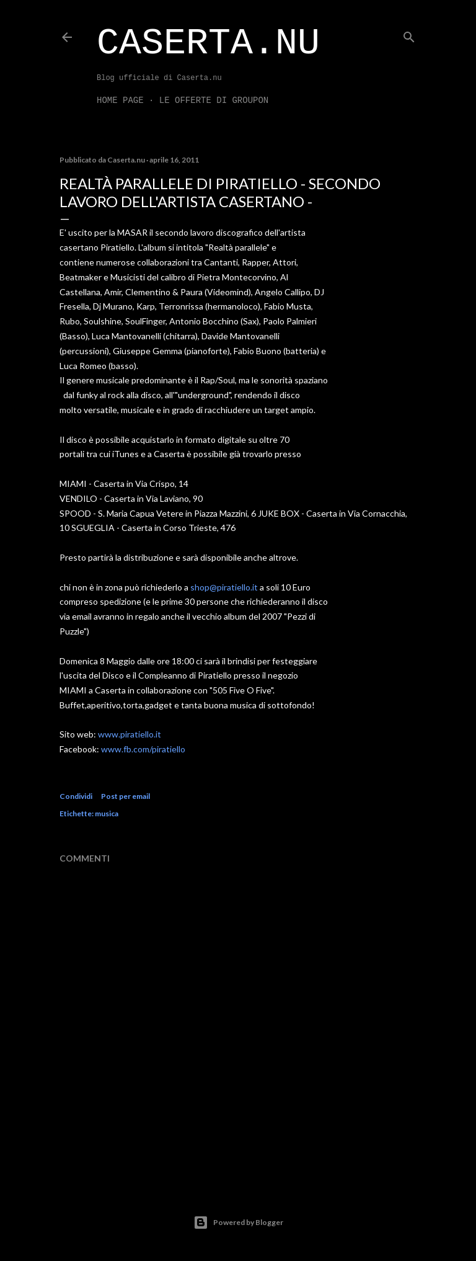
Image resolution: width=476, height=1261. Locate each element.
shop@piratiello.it (224, 587)
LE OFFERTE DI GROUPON (213, 100)
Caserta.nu (208, 43)
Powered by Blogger (238, 1222)
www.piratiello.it (129, 734)
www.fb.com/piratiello (143, 749)
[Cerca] (409, 34)
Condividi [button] (76, 796)
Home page (120, 100)
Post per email (125, 796)
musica (106, 813)
